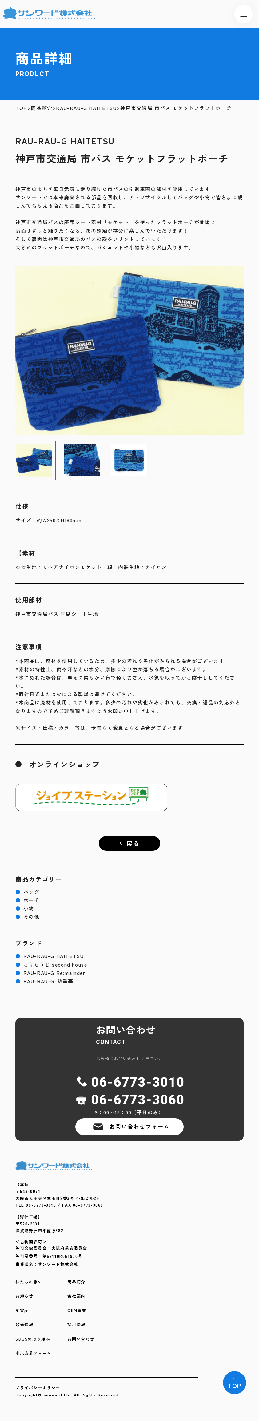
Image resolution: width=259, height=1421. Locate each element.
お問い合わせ (80, 1339)
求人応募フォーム (33, 1353)
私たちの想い (28, 1282)
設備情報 (24, 1324)
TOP (21, 108)
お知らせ (24, 1296)
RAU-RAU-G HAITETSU (86, 108)
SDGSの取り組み (32, 1339)
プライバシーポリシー (37, 1388)
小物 (24, 908)
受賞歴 (22, 1310)
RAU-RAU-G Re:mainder (50, 973)
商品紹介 (41, 108)
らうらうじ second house (51, 964)
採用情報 (76, 1324)
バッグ (27, 892)
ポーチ (27, 900)
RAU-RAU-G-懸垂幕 (44, 981)
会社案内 (76, 1296)
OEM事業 (76, 1310)
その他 (27, 917)
